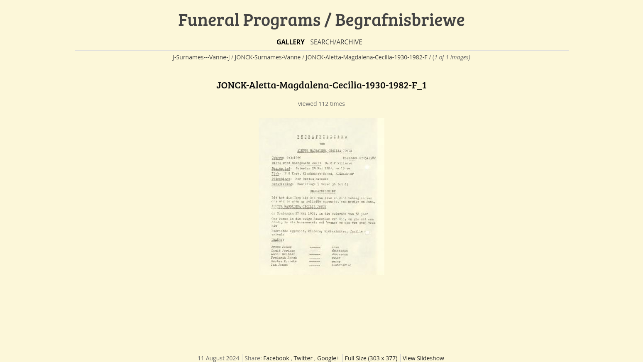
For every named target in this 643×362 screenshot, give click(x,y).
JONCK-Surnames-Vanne (268, 57)
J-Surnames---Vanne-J (201, 57)
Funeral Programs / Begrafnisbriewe (321, 19)
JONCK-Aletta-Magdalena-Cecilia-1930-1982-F (367, 57)
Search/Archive (336, 42)
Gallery (290, 42)
